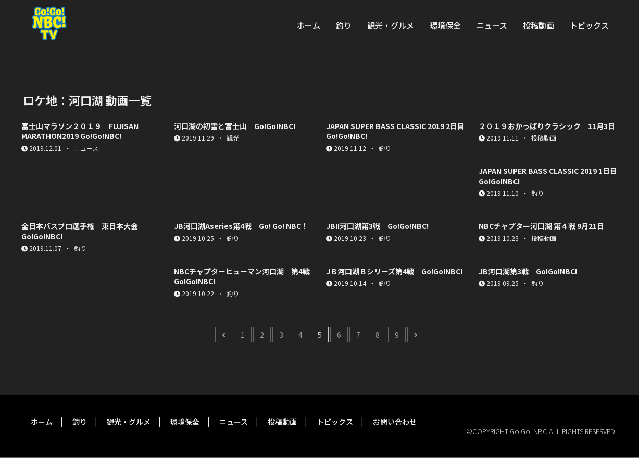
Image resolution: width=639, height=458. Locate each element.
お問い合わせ (395, 421)
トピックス (589, 25)
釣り (344, 25)
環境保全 (445, 25)
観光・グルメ (390, 25)
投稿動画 (538, 25)
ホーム (308, 25)
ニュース (492, 25)
